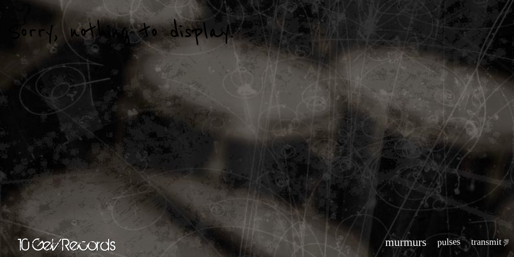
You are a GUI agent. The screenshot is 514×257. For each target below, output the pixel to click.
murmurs (406, 242)
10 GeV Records (67, 244)
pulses (448, 241)
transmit (486, 242)
